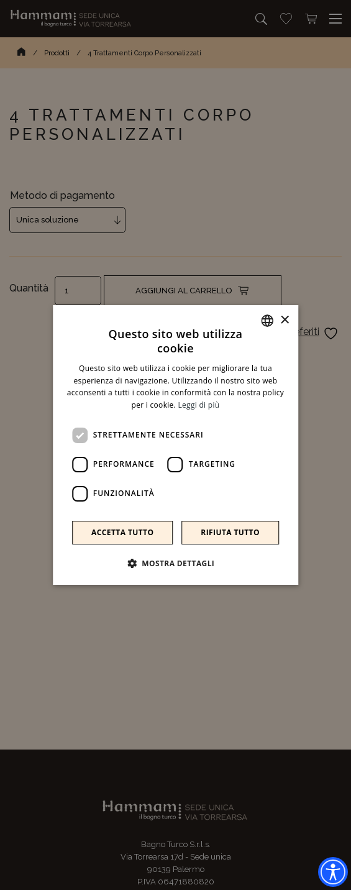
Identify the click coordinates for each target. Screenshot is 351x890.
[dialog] (176, 445)
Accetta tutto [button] (122, 532)
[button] (176, 563)
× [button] (284, 320)
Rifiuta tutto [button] (230, 532)
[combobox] (267, 320)
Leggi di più (198, 405)
